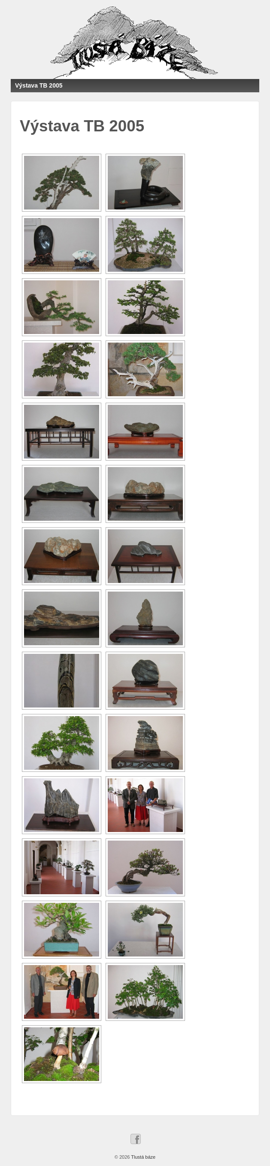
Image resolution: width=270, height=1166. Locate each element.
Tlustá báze (142, 1157)
